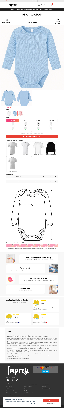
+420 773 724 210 (33, 0)
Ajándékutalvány (9, 386)
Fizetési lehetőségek (10, 390)
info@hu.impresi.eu (42, 0)
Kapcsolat (44, 386)
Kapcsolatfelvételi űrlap (46, 388)
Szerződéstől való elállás (29, 392)
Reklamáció (26, 394)
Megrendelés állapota (28, 386)
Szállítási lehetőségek (10, 388)
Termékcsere (26, 390)
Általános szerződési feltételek (12, 392)
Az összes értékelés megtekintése (18, 302)
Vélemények (8, 396)
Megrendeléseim (27, 388)
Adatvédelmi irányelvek (10, 394)
